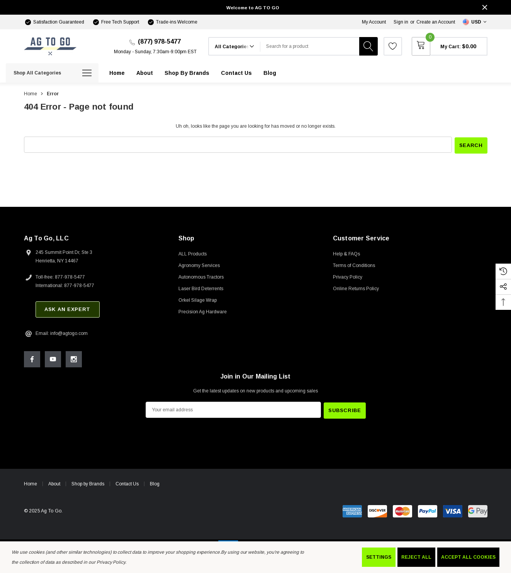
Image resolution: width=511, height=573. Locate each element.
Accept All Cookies (468, 557)
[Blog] (270, 73)
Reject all (416, 557)
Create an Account (435, 22)
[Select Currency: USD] (475, 22)
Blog (155, 482)
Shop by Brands (87, 482)
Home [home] (30, 482)
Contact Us (127, 482)
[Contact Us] (236, 73)
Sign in (401, 22)
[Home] (117, 73)
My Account (374, 22)
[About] (145, 73)
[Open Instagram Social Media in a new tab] (74, 358)
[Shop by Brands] (187, 73)
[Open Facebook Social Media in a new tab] (32, 358)
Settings (378, 557)
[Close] (484, 7)
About (54, 482)
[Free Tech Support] (115, 22)
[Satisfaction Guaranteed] (54, 22)
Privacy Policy (111, 562)
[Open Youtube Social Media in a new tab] (53, 358)
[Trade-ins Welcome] (172, 22)
